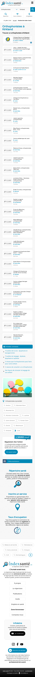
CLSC (7, 555)
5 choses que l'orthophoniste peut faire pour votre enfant (18, 363)
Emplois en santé (17, 604)
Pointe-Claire (24, 420)
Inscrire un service (19, 650)
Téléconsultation (13, 461)
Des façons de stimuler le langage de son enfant (17, 371)
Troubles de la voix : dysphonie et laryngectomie (16, 352)
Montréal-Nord (21, 405)
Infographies (29, 15)
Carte (18, 430)
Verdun (8, 405)
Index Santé (6, 671)
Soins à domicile (12, 550)
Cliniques (27, 550)
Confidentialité (28, 671)
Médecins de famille (11, 545)
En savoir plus (11, 452)
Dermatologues (20, 555)
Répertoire (5, 15)
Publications (17, 594)
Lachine (26, 415)
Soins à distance (17, 15)
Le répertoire (17, 588)
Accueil (14, 20)
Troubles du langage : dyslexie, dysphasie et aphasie (15, 357)
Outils (17, 599)
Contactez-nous (17, 615)
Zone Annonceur (17, 609)
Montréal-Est (10, 410)
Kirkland (8, 430)
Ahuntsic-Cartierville (12, 415)
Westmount (19, 425)
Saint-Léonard (10, 420)
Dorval (8, 425)
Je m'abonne (19, 634)
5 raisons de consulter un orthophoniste (18, 367)
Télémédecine (28, 545)
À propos (17, 583)
